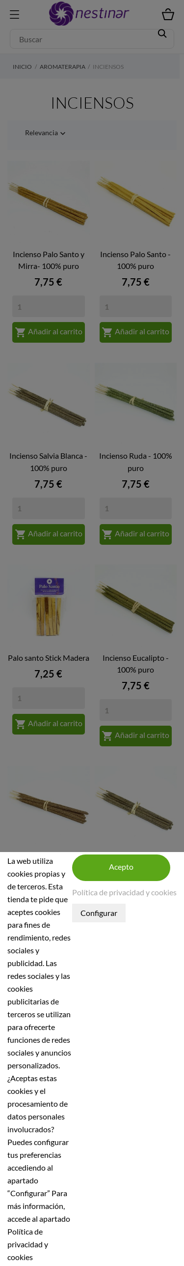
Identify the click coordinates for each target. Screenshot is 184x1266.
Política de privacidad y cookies (124, 892)
